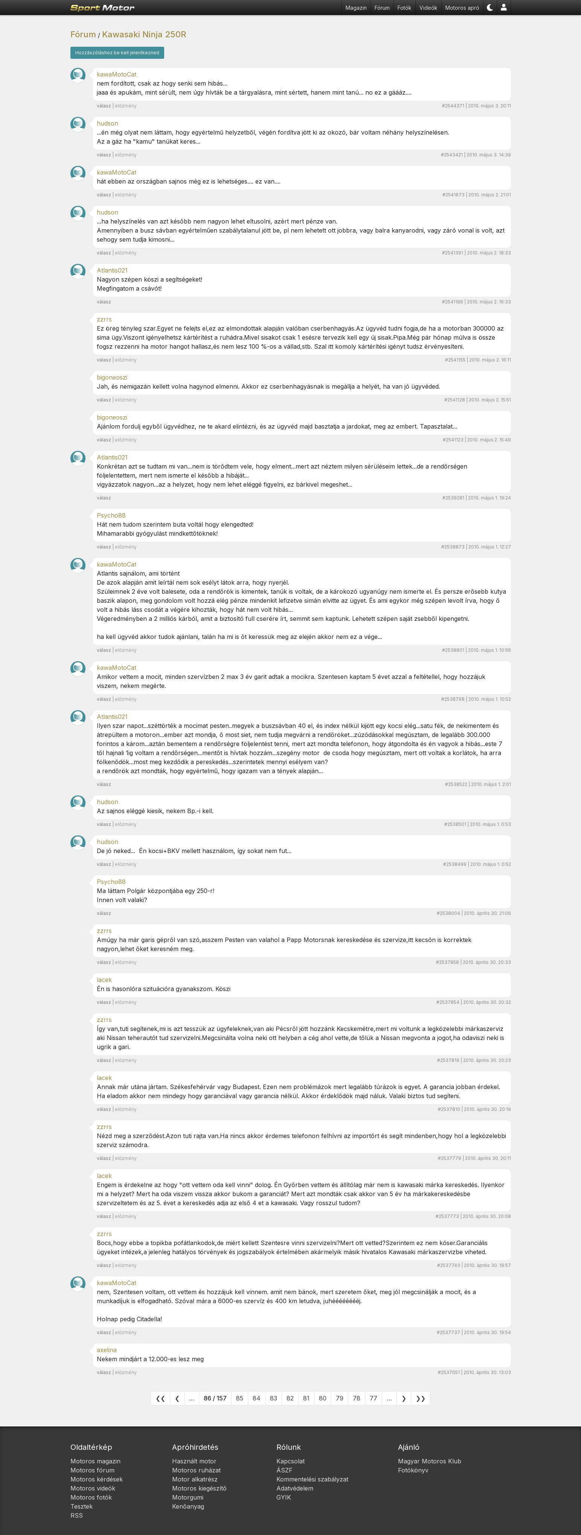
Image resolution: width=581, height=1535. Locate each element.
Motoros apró (462, 8)
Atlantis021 (112, 270)
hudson (107, 123)
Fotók (405, 8)
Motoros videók (92, 1488)
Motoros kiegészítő (199, 1488)
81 (306, 1398)
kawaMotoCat (116, 74)
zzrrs (104, 319)
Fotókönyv (413, 1470)
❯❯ (420, 1398)
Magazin (356, 8)
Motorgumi (187, 1497)
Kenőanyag (188, 1506)
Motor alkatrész (195, 1479)
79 (339, 1398)
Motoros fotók (91, 1497)
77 (373, 1398)
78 (356, 1398)
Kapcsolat (290, 1461)
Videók (428, 8)
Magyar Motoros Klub (429, 1461)
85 (239, 1398)
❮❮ (160, 1398)
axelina (107, 1350)
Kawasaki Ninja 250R (144, 34)
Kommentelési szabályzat (312, 1479)
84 (257, 1398)
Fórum (382, 8)
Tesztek (81, 1506)
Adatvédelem (294, 1488)
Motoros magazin (95, 1461)
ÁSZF (284, 1470)
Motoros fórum (92, 1470)
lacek (104, 980)
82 (290, 1398)
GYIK (283, 1497)
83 (273, 1398)
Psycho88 (111, 515)
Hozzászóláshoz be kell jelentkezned (117, 52)
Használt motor (194, 1461)
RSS (76, 1515)
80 (322, 1398)
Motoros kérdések (96, 1479)
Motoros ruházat (196, 1470)
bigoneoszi (112, 377)
